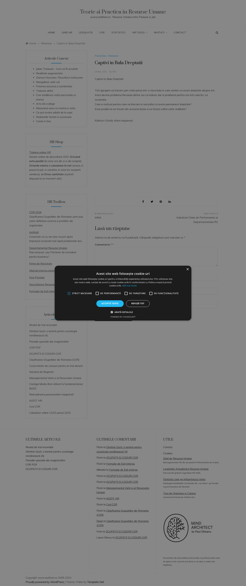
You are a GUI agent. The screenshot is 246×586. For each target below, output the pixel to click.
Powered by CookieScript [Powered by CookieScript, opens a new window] (123, 316)
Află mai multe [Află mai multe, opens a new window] (129, 285)
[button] (123, 312)
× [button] (187, 269)
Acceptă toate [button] (110, 303)
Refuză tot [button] (137, 303)
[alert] (123, 293)
